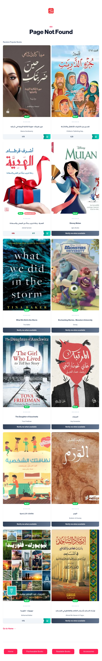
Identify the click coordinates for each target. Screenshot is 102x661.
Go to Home (9, 628)
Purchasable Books (34, 651)
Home (10, 651)
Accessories (88, 651)
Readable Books (63, 651)
